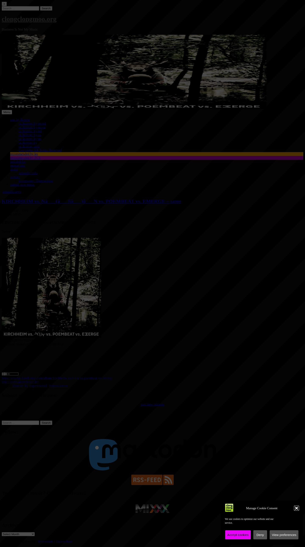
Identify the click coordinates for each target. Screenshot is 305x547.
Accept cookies (238, 535)
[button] (296, 508)
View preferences (284, 535)
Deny (260, 535)
